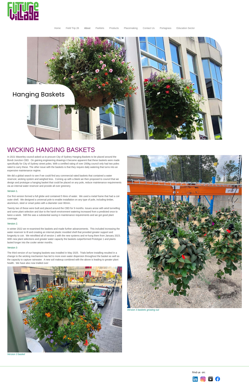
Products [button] (114, 28)
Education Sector (185, 28)
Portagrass (165, 28)
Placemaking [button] (131, 28)
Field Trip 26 (72, 28)
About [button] (87, 28)
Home (57, 28)
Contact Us (149, 28)
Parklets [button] (99, 28)
